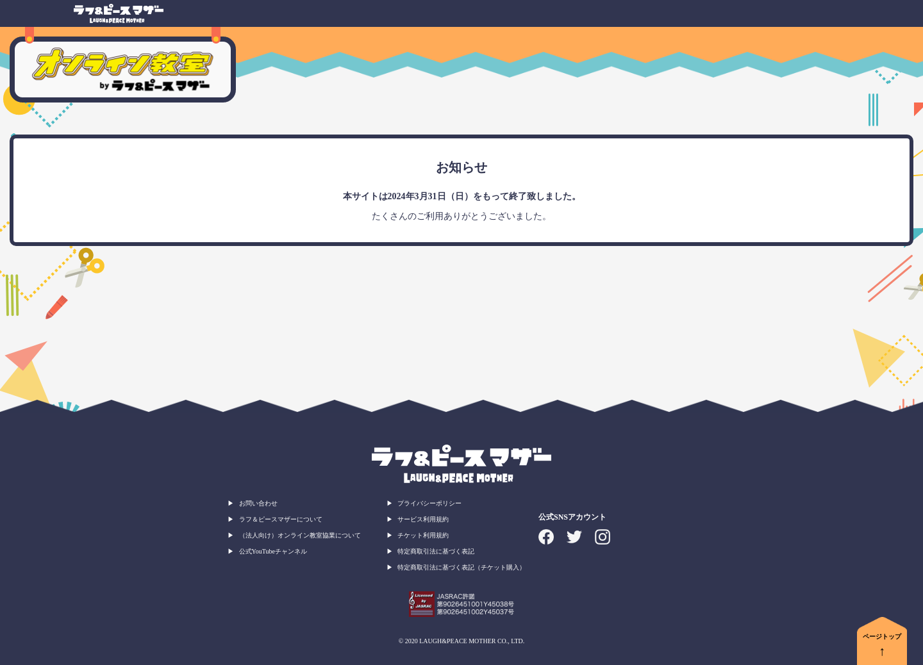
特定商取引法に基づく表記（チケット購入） (461, 567)
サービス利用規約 (423, 519)
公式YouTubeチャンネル (273, 551)
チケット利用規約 (423, 535)
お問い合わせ (258, 503)
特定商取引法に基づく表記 (435, 551)
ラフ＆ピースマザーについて (280, 519)
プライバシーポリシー (429, 503)
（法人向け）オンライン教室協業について (300, 535)
